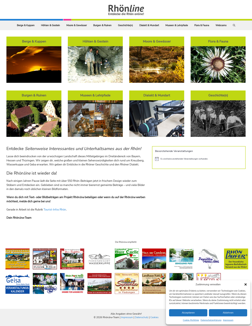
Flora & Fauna (201, 25)
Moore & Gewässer (76, 25)
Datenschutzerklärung (211, 320)
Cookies (154, 317)
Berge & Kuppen (26, 25)
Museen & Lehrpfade (176, 25)
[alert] (199, 159)
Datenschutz (141, 317)
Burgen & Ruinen (102, 25)
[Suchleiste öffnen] (234, 25)
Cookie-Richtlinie (191, 320)
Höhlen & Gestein (50, 25)
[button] (245, 284)
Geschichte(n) (125, 25)
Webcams (221, 25)
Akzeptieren (188, 312)
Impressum (228, 320)
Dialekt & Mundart (149, 25)
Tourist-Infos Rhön (55, 209)
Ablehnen (228, 312)
